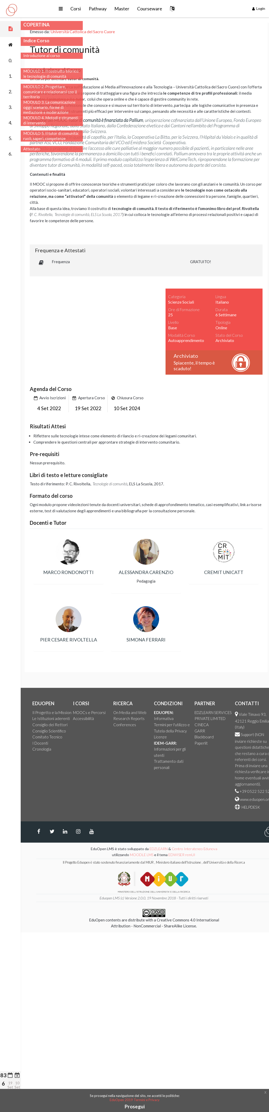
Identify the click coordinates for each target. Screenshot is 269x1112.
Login (258, 8)
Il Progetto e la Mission (98, 712)
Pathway (125, 8)
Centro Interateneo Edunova (241, 849)
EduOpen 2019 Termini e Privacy (135, 1100)
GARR (246, 731)
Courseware (177, 8)
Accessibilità (129, 718)
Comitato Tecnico (94, 737)
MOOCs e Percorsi (135, 712)
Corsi (103, 8)
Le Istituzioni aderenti (97, 718)
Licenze (206, 737)
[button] (88, 8)
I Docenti (87, 743)
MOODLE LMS (188, 854)
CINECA (248, 724)
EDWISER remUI (229, 854)
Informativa (210, 718)
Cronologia (88, 749)
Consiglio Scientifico (96, 731)
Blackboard (250, 737)
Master (149, 8)
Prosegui (135, 1106)
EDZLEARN (205, 849)
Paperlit (247, 743)
